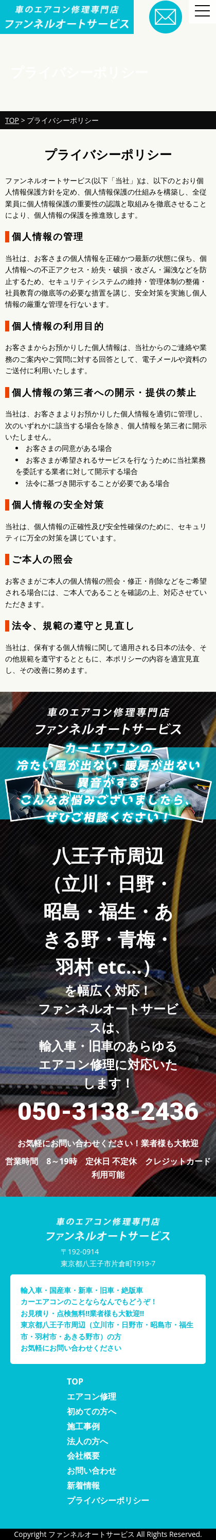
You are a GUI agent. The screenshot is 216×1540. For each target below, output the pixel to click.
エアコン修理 (91, 1396)
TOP (75, 1381)
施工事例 (83, 1426)
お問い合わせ (91, 1470)
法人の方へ (87, 1441)
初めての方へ (91, 1411)
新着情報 (83, 1485)
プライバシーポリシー (108, 1500)
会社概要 (83, 1455)
